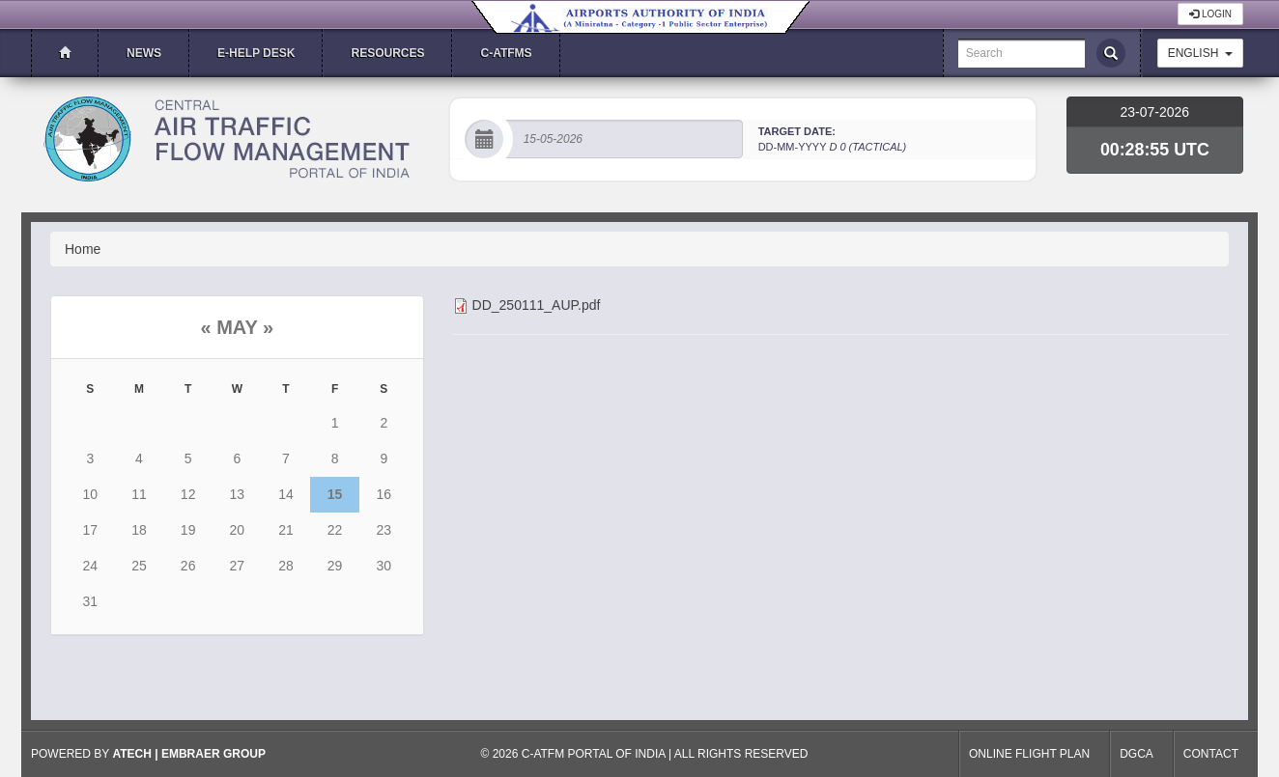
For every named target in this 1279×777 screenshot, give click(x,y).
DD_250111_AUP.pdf (536, 305)
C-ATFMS (505, 53)
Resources (387, 53)
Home (82, 249)
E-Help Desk (256, 53)
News (144, 53)
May (236, 327)
